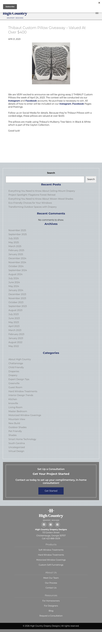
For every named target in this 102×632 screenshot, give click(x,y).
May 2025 (13, 242)
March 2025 (14, 246)
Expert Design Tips (18, 379)
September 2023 (17, 306)
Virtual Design (16, 451)
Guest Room (15, 387)
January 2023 (15, 338)
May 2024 (13, 286)
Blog (51, 611)
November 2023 (17, 298)
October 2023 (15, 302)
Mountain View (16, 419)
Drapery (12, 375)
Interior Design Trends (20, 395)
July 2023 (13, 314)
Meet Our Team (51, 578)
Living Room (15, 407)
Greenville (14, 383)
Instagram (14, 100)
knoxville (13, 403)
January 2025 (15, 254)
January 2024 (15, 290)
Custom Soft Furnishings (51, 565)
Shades (12, 435)
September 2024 (17, 270)
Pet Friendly (15, 431)
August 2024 (15, 274)
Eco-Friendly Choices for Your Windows (30, 203)
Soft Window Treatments (51, 550)
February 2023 (16, 334)
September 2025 (17, 234)
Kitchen (12, 399)
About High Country (19, 359)
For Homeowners (51, 601)
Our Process (51, 583)
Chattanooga (15, 363)
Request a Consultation (51, 616)
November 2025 (17, 230)
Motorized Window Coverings (24, 415)
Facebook (31, 100)
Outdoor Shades (17, 427)
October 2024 (16, 266)
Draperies (13, 371)
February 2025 (16, 250)
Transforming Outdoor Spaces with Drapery (32, 207)
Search (51, 173)
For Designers (51, 606)
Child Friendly (16, 367)
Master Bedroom (17, 411)
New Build (14, 423)
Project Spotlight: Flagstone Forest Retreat (32, 195)
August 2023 (15, 310)
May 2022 (13, 346)
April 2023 (13, 326)
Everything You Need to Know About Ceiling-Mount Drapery (41, 191)
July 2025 (13, 238)
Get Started (51, 491)
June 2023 (14, 318)
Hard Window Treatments (22, 391)
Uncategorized (16, 447)
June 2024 (14, 282)
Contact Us (51, 588)
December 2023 (17, 294)
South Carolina (16, 443)
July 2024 (13, 278)
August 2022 (15, 342)
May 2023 (13, 322)
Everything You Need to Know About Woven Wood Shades (40, 199)
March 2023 (14, 330)
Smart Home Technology (22, 439)
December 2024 (17, 258)
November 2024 (17, 262)
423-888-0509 (53, 538)
